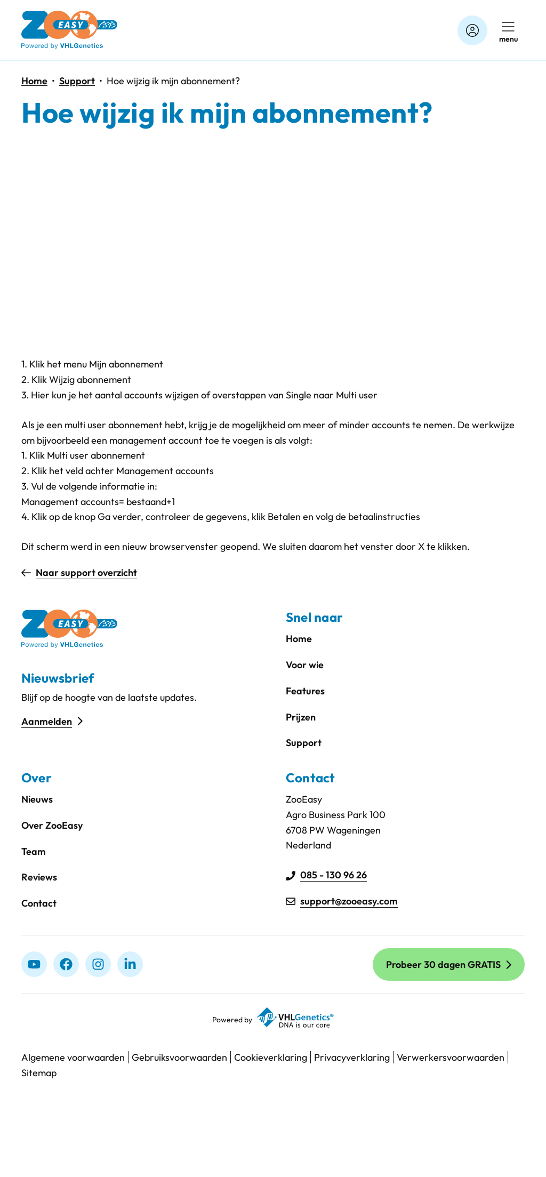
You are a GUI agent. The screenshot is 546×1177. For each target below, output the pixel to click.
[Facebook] (66, 964)
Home (34, 81)
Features (305, 691)
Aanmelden (46, 721)
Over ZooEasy (52, 825)
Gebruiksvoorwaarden (179, 1057)
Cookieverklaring (270, 1057)
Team (33, 851)
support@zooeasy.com (349, 901)
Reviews (39, 877)
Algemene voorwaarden (73, 1057)
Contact (39, 903)
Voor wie (305, 665)
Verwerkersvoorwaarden (450, 1057)
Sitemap (39, 1073)
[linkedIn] (130, 964)
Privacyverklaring (352, 1057)
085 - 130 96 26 (333, 875)
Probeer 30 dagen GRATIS (443, 964)
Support (77, 81)
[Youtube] (34, 964)
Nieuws (37, 799)
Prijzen (301, 717)
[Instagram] (98, 964)
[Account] (472, 30)
